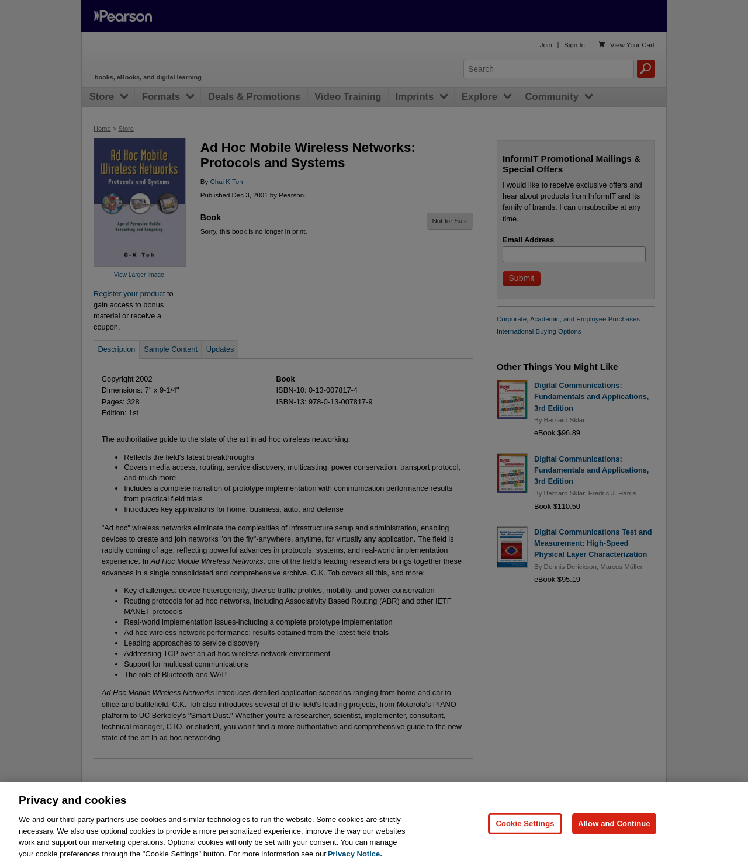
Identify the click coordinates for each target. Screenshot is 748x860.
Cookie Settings (525, 829)
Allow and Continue (614, 829)
